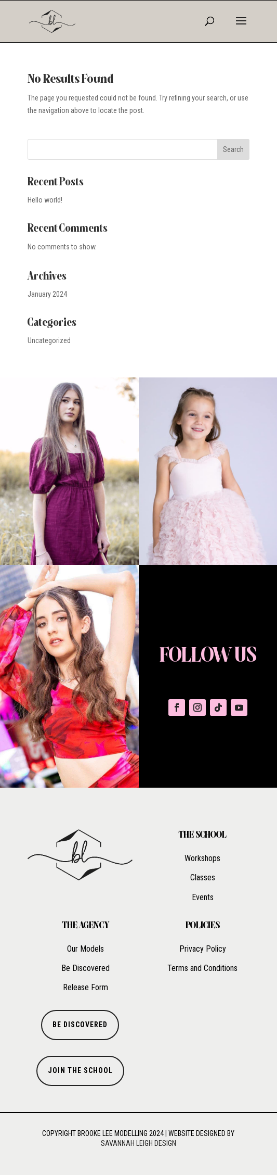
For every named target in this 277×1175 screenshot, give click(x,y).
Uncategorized (49, 340)
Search (233, 149)
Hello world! (45, 200)
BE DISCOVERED (80, 1024)
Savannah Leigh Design (138, 1143)
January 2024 (47, 294)
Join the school (80, 1070)
